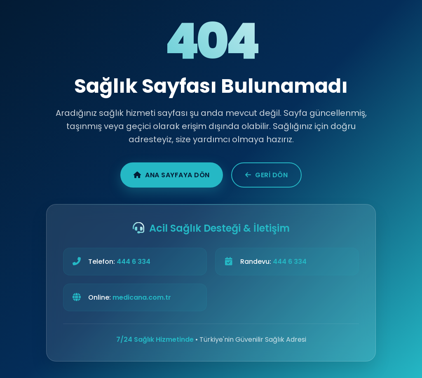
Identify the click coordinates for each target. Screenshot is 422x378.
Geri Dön (266, 175)
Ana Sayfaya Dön (172, 175)
